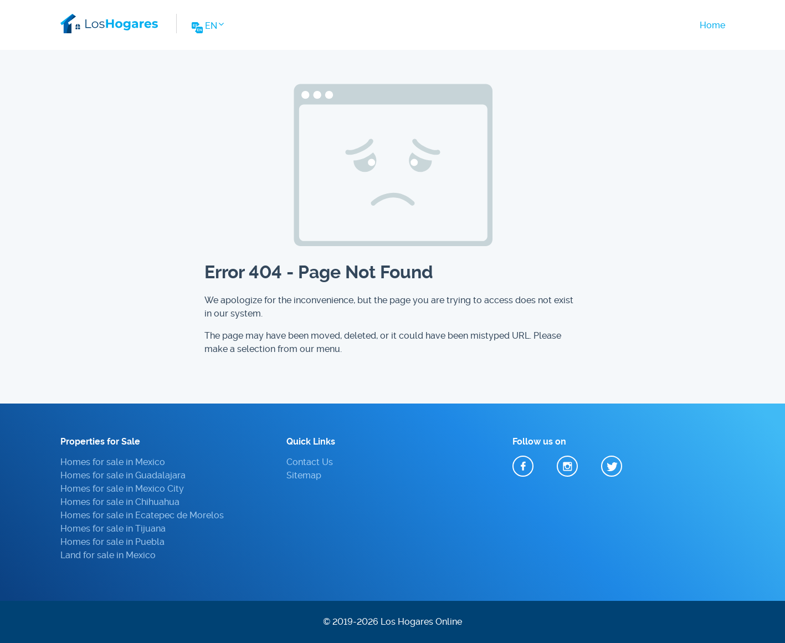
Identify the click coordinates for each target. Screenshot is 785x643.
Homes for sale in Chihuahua (119, 502)
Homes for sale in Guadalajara (123, 475)
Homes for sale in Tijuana (113, 528)
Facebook (522, 467)
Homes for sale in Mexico (112, 462)
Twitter (611, 467)
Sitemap (303, 475)
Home (712, 25)
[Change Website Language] (207, 29)
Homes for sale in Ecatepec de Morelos (142, 515)
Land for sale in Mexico (108, 555)
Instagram (567, 467)
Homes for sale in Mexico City (122, 488)
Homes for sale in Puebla (112, 542)
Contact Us (309, 462)
